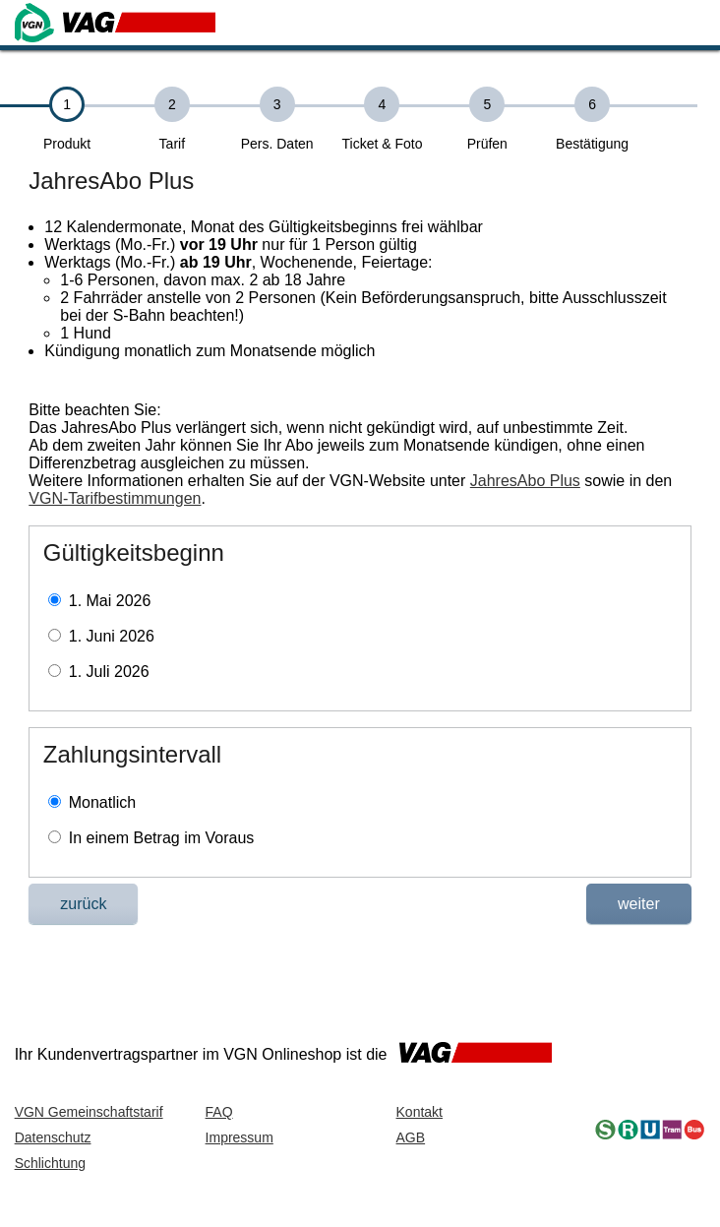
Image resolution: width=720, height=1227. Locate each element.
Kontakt (419, 1112)
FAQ (219, 1112)
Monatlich (102, 802)
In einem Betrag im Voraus (162, 837)
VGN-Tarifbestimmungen (115, 498)
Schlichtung (50, 1163)
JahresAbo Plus (525, 480)
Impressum (239, 1137)
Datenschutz (53, 1137)
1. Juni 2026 (111, 636)
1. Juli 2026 (109, 671)
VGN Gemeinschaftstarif (89, 1112)
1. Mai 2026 (110, 600)
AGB (411, 1137)
